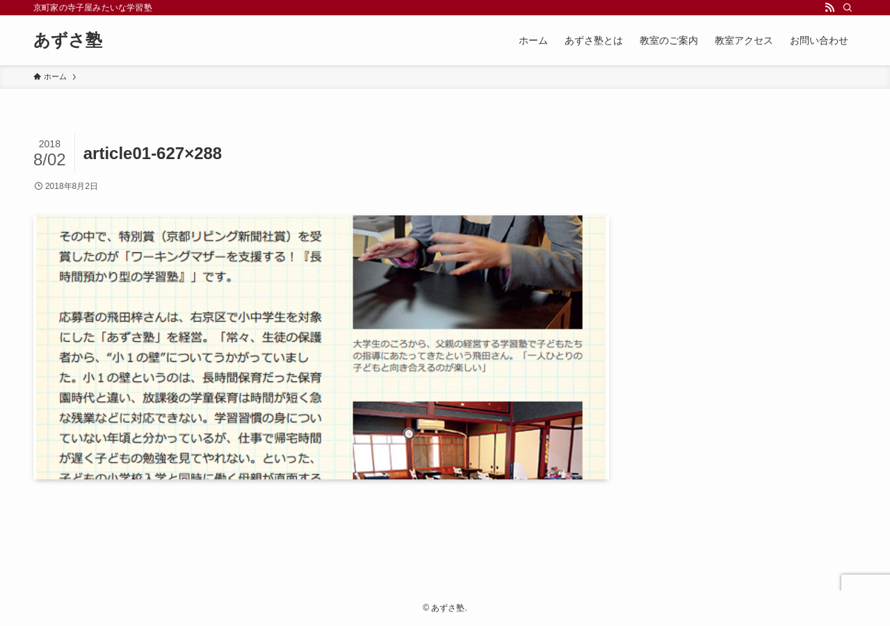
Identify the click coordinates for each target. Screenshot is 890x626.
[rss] (829, 7)
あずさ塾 (67, 40)
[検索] (848, 7)
